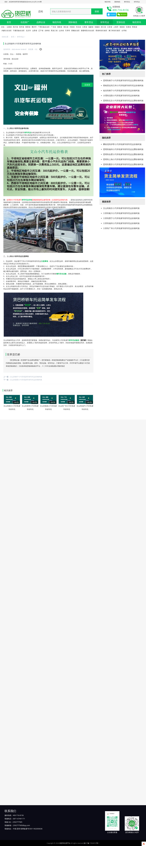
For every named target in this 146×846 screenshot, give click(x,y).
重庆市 (34, 27)
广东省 (53, 27)
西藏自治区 (75, 30)
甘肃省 (128, 27)
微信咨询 (122, 14)
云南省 (9, 27)
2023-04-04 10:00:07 (19, 49)
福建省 (90, 27)
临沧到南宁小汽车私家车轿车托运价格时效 (121, 90)
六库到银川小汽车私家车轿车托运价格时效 (121, 213)
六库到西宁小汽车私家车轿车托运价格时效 (121, 218)
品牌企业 (41, 22)
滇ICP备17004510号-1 (91, 843)
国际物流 (117, 2)
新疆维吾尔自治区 (87, 30)
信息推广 (25, 22)
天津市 (67, 30)
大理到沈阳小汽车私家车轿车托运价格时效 (121, 95)
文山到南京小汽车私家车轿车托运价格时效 (121, 208)
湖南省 (59, 27)
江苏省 (109, 27)
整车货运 (127, 2)
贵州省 (21, 27)
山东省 (61, 30)
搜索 (97, 11)
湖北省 (65, 27)
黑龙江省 (54, 30)
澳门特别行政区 (114, 30)
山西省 (34, 30)
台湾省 (124, 30)
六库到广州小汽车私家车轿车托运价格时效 (121, 228)
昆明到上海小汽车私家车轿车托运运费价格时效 (123, 159)
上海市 (115, 27)
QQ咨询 (111, 14)
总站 (40, 11)
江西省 (84, 27)
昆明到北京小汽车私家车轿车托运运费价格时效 (123, 100)
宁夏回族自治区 (19, 30)
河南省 (72, 27)
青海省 (134, 27)
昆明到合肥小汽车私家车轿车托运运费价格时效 (123, 154)
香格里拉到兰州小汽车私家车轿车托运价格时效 (123, 85)
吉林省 (47, 30)
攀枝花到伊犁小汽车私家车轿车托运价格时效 (122, 144)
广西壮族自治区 (44, 27)
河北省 (78, 27)
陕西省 (27, 27)
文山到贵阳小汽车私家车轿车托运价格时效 (26, 380)
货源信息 (120, 22)
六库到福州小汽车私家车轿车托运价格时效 (121, 223)
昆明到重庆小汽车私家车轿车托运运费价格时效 (123, 164)
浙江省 (103, 27)
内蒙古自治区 (7, 30)
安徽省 (97, 27)
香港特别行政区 (101, 30)
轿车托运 (137, 2)
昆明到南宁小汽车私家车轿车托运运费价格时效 (123, 80)
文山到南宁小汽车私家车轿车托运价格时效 (26, 377)
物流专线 (107, 2)
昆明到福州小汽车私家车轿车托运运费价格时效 (123, 149)
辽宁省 (40, 30)
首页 (9, 22)
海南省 (122, 27)
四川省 (15, 27)
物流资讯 (136, 22)
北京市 (28, 30)
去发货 (87, 84)
